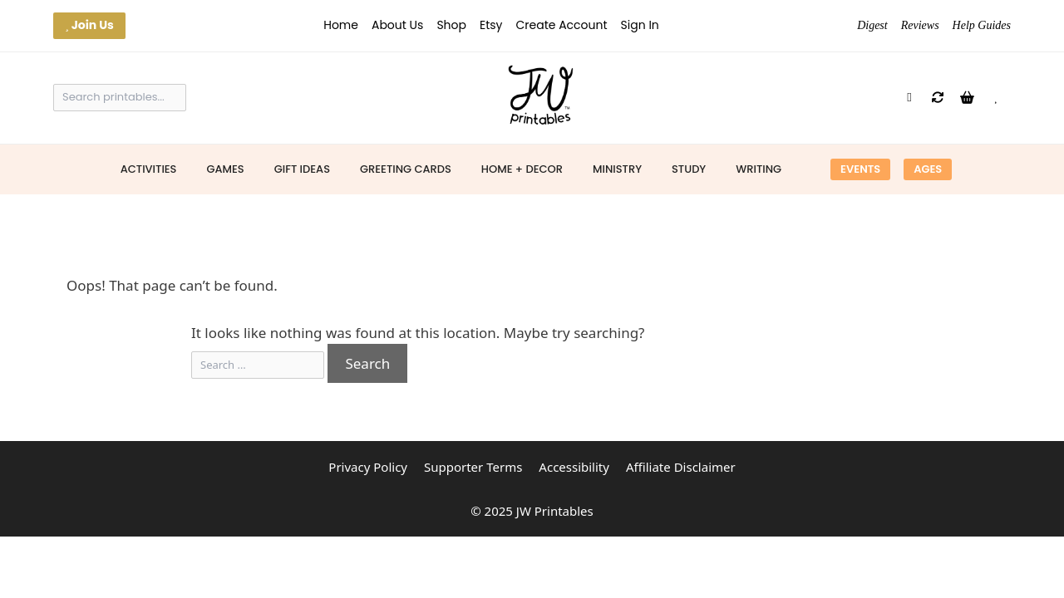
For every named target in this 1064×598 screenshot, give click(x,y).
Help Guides (982, 25)
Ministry (617, 169)
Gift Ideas (302, 169)
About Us (397, 25)
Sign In (640, 25)
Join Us (89, 25)
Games (225, 169)
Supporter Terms (473, 466)
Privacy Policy (367, 466)
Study (689, 169)
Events (860, 169)
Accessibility (574, 466)
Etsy (491, 25)
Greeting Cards (405, 169)
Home (340, 25)
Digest (872, 25)
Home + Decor (522, 169)
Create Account (561, 25)
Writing (758, 169)
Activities (149, 169)
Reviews (920, 25)
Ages (928, 169)
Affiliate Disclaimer (681, 466)
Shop (451, 25)
